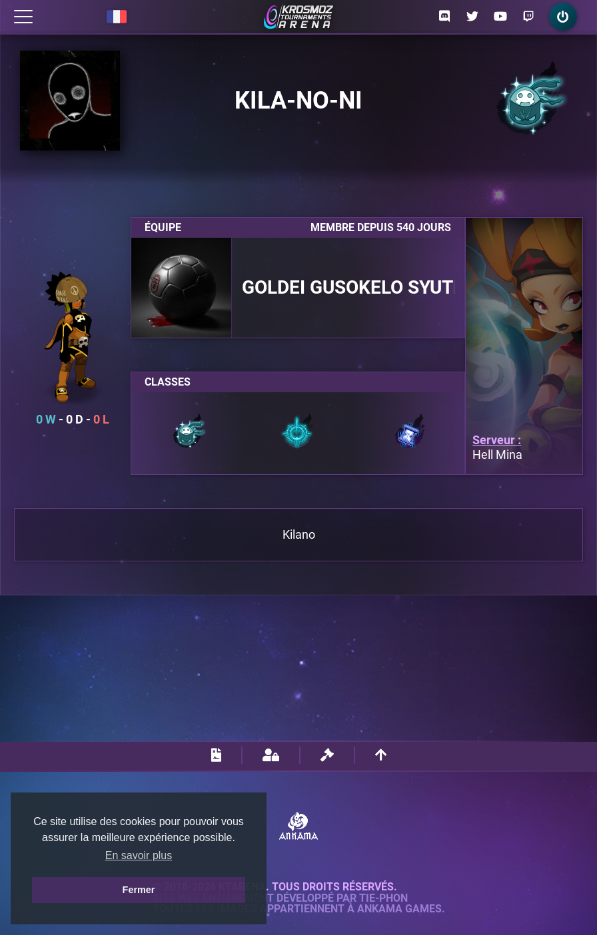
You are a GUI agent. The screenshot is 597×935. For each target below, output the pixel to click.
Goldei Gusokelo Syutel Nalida (348, 287)
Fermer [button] (139, 889)
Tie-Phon (383, 898)
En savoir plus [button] (139, 855)
